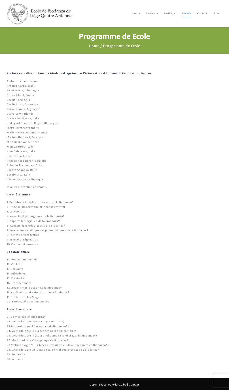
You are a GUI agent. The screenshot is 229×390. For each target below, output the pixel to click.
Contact (134, 384)
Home (94, 46)
